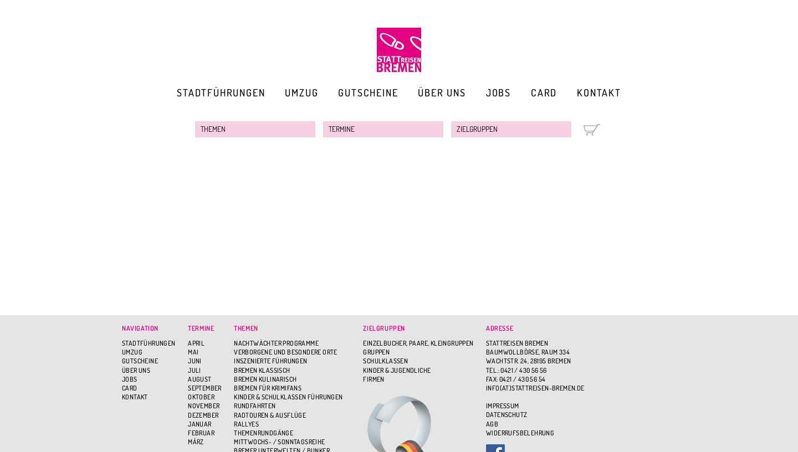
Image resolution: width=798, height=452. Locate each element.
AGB (492, 424)
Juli (194, 370)
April (196, 343)
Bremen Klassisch (262, 370)
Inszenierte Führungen (270, 361)
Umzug (301, 92)
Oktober (201, 397)
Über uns (442, 92)
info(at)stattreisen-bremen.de (535, 388)
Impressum (502, 406)
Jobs (498, 92)
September (205, 388)
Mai (193, 352)
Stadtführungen (221, 92)
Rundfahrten (254, 406)
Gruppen (376, 352)
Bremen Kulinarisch (265, 379)
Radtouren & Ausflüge (270, 415)
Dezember (203, 415)
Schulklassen (385, 361)
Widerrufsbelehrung (520, 433)
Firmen (373, 379)
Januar (199, 424)
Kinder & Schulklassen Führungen (288, 397)
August (199, 379)
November (203, 406)
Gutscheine (368, 92)
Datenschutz (506, 414)
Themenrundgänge (263, 433)
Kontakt (599, 92)
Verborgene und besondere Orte (285, 352)
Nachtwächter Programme (276, 343)
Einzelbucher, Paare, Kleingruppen (418, 343)
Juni (195, 361)
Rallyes (246, 424)
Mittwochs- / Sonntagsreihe (279, 442)
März (196, 442)
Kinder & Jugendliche (397, 370)
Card (544, 92)
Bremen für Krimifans (267, 388)
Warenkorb (592, 130)
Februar (201, 433)
